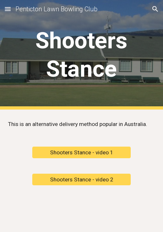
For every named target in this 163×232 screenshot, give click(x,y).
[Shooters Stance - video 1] (81, 152)
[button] (7, 9)
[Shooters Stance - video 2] (81, 179)
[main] (81, 55)
